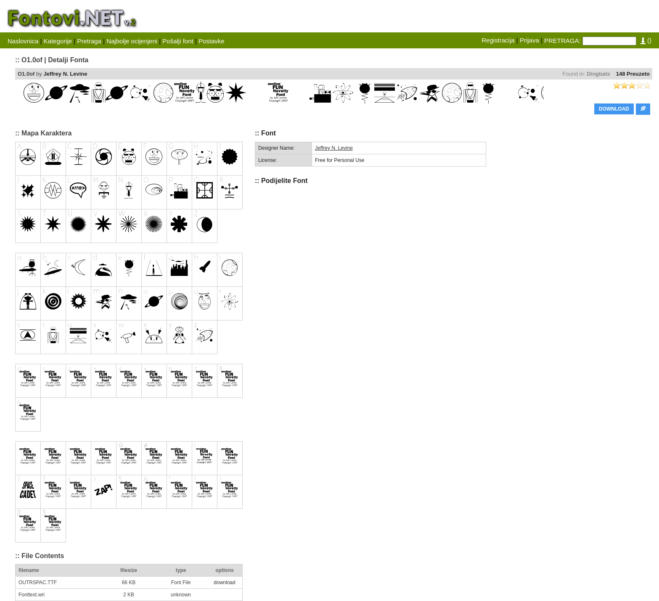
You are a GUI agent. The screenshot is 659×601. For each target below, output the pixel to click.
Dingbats (598, 74)
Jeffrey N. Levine (65, 74)
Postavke (211, 41)
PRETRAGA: (562, 40)
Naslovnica (23, 41)
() (645, 40)
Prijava (529, 40)
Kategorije (58, 41)
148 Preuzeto (633, 74)
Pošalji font (177, 41)
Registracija (498, 40)
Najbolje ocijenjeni (131, 41)
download (224, 582)
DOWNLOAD (614, 109)
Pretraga (89, 41)
